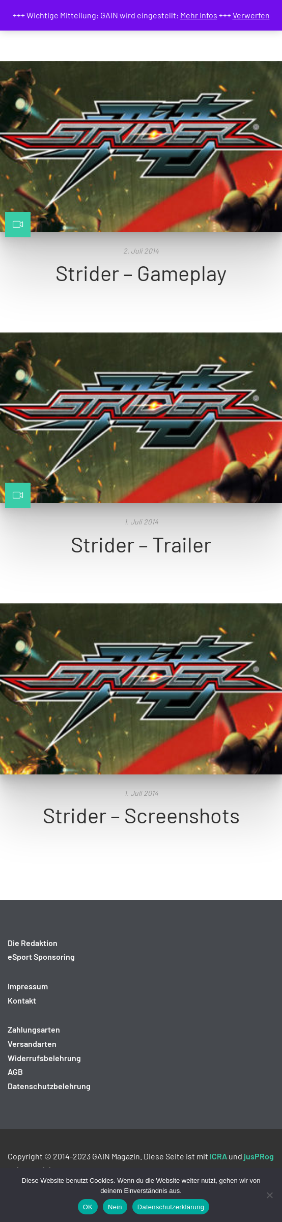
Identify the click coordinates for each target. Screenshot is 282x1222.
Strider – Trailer (141, 544)
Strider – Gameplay (141, 272)
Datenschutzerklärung (170, 1207)
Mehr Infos (198, 15)
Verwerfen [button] (251, 15)
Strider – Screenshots (141, 814)
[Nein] (269, 1195)
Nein (115, 1207)
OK (88, 1207)
